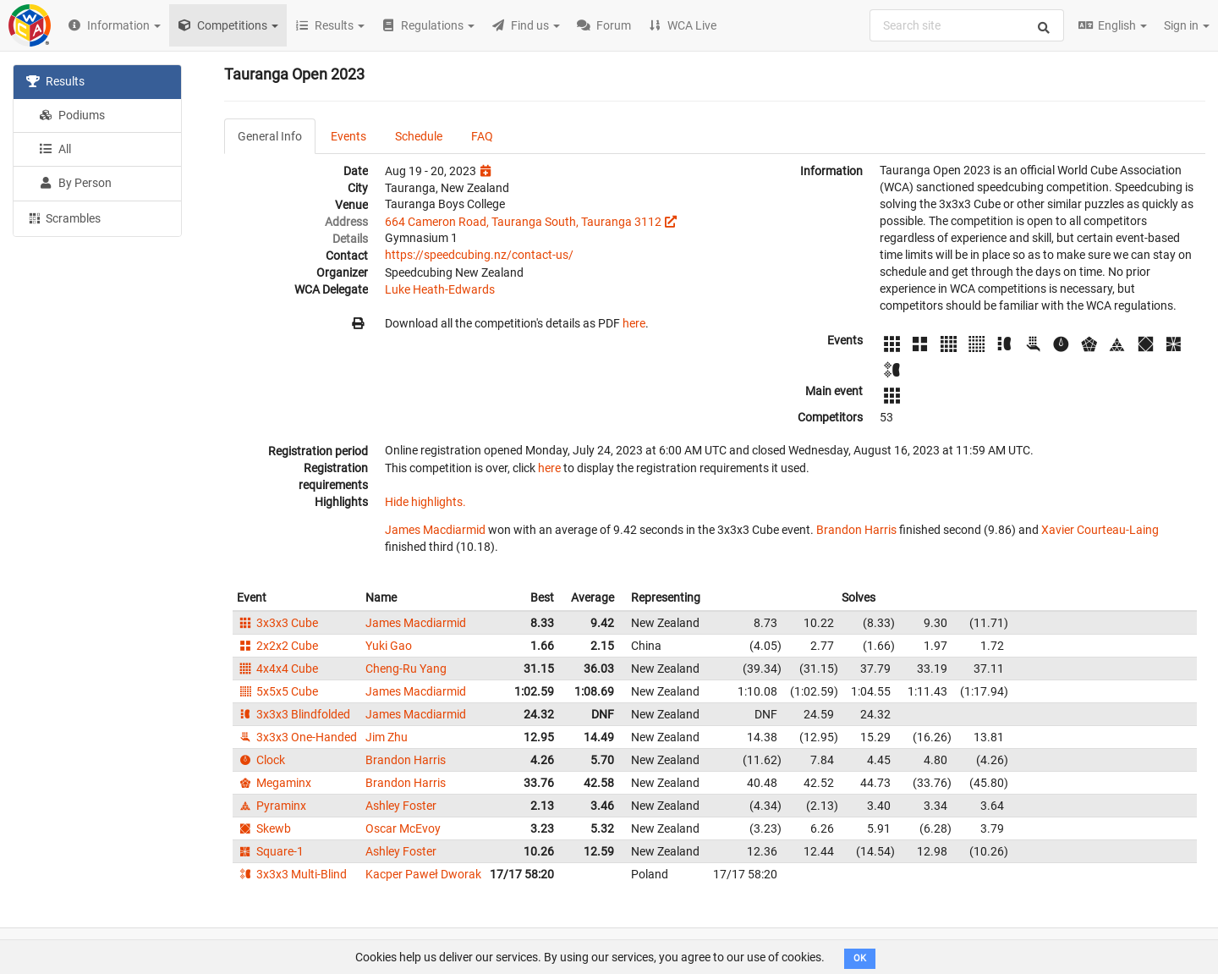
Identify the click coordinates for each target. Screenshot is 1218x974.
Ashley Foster (400, 805)
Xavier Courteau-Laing (1100, 530)
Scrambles (63, 217)
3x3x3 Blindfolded (293, 714)
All (55, 149)
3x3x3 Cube (277, 623)
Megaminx (274, 783)
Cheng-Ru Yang (406, 668)
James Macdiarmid (435, 530)
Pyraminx (271, 805)
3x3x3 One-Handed (297, 737)
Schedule (418, 136)
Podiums (72, 115)
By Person (75, 183)
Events (348, 136)
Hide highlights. (425, 502)
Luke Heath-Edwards (440, 289)
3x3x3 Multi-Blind (292, 874)
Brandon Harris (856, 530)
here (634, 323)
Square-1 (270, 851)
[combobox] (967, 25)
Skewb (264, 828)
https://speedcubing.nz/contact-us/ (479, 254)
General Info (270, 136)
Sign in (1187, 25)
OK (859, 958)
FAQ (482, 136)
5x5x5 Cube (277, 691)
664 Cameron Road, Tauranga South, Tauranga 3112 (523, 221)
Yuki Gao (388, 645)
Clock (261, 760)
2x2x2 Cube (277, 645)
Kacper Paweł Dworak (423, 874)
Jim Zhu (386, 737)
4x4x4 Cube (277, 668)
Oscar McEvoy (403, 828)
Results (55, 81)
